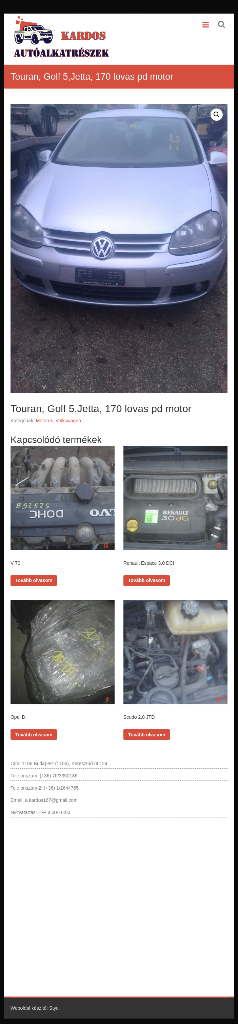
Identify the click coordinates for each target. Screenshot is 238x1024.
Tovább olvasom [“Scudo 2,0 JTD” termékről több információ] (146, 729)
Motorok (44, 420)
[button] (217, 115)
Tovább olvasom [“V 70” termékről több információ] (33, 578)
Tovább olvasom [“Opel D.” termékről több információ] (33, 729)
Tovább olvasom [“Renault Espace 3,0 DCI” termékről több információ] (146, 578)
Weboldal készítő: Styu (35, 1003)
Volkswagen (68, 420)
